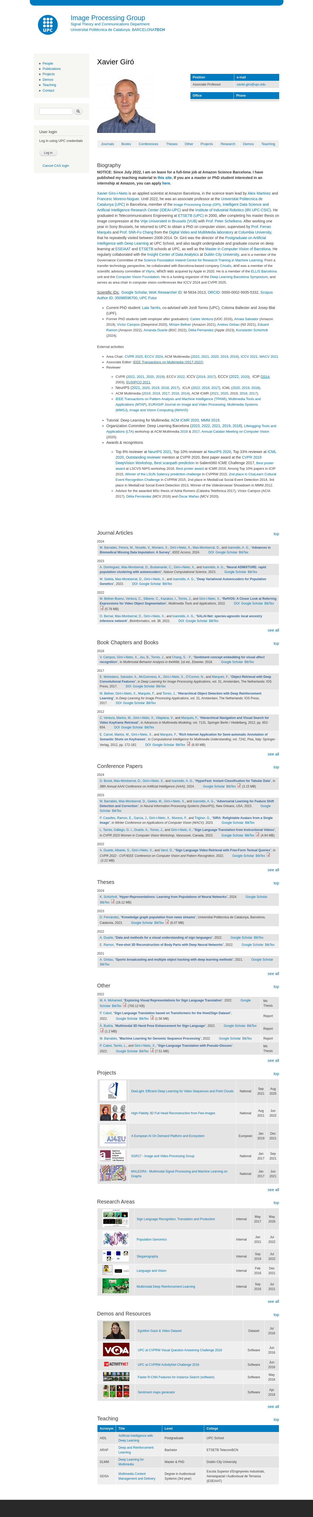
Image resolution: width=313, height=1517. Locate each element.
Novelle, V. (142, 547)
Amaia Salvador (246, 319)
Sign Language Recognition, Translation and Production (176, 1219)
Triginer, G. (202, 818)
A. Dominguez (110, 567)
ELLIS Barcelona (264, 271)
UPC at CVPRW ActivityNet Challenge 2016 (168, 1365)
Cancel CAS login (56, 166)
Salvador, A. (128, 677)
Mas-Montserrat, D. (206, 547)
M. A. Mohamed (111, 1000)
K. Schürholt (108, 897)
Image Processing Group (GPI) (197, 205)
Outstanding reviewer (143, 457)
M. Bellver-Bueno (112, 599)
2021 (205, 357)
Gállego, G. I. (123, 830)
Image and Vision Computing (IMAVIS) (158, 410)
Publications (52, 69)
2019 (224, 357)
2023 (195, 426)
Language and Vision (151, 1271)
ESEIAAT (123, 249)
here (166, 183)
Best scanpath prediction (174, 463)
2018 (165, 388)
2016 (234, 357)
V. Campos (107, 657)
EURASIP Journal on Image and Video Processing (186, 404)
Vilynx (150, 271)
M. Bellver (107, 693)
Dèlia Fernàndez (138, 496)
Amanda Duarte (155, 330)
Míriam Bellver (180, 324)
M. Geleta (107, 579)
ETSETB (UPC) (191, 215)
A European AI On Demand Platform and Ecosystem (168, 1136)
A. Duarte (106, 850)
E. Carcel (106, 734)
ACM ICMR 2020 (185, 420)
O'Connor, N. (195, 677)
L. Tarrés (106, 830)
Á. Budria (106, 1026)
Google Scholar (134, 292)
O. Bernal (106, 616)
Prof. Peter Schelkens (223, 221)
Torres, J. (184, 599)
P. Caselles (107, 818)
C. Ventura (107, 718)
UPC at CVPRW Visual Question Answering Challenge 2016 (180, 1350)
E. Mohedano (109, 677)
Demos (48, 80)
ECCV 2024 (154, 357)
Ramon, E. (124, 818)
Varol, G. (167, 850)
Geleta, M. (155, 801)
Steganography (147, 1256)
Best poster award (190, 469)
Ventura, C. (134, 599)
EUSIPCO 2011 (138, 382)
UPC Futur (148, 298)
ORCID (214, 292)
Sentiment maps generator (156, 1392)
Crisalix (225, 266)
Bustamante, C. (161, 567)
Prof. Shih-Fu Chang (136, 232)
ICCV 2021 (249, 357)
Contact (48, 90)
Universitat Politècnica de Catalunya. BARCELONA (118, 30)
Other (189, 144)
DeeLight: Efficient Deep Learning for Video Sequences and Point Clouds (182, 1091)
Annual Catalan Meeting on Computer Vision (235, 431)
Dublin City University (221, 254)
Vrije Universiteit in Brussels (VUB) (169, 221)
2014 (265, 377)
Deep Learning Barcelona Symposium (239, 277)
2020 (215, 357)
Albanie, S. (122, 850)
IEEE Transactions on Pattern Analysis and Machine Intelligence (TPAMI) (171, 399)
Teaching (49, 85)
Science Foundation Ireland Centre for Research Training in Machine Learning (203, 260)
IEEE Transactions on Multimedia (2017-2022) (168, 362)
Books (126, 144)
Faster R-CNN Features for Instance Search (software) (176, 1377)
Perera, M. (126, 547)
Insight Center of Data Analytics (173, 254)
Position (199, 77)
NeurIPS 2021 (159, 452)
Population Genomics (152, 1239)
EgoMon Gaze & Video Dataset (159, 1331)
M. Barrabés (108, 547)
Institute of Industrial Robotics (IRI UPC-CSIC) (233, 210)
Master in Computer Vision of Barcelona (237, 249)
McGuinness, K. (150, 677)
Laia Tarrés (151, 308)
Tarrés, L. (120, 1046)
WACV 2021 (268, 357)
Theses (171, 144)
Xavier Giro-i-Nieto (112, 193)
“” (233, 781)
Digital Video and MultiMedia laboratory (201, 232)
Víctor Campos (128, 324)
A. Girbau (106, 959)
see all (273, 630)
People (48, 63)
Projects (49, 74)
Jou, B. (144, 657)
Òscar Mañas (189, 496)
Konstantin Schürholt (252, 330)
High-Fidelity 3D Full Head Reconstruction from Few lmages (173, 1113)
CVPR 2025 (134, 357)
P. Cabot (106, 1013)
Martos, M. (124, 718)
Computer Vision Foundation (138, 277)
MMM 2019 (210, 420)
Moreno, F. (179, 818)
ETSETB (146, 249)
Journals (107, 144)
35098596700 (126, 298)
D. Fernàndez (109, 917)
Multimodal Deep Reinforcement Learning (166, 1286)
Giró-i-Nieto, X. (180, 547)
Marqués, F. (220, 677)
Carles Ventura (201, 319)
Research (228, 144)
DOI (211, 552)
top (276, 533)
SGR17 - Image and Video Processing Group (163, 1156)
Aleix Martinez (259, 193)
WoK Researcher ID (165, 292)
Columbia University (255, 232)
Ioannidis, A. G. (238, 547)
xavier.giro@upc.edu (251, 84)
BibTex (243, 552)
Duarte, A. (141, 830)
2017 (211, 377)
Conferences (148, 144)
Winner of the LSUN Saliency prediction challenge (163, 474)
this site (165, 178)
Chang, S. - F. (181, 657)
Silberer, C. (151, 599)
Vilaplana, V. (164, 718)
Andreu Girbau (228, 324)
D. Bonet (106, 781)
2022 (195, 357)
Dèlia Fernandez (200, 330)
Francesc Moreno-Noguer (118, 199)
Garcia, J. (140, 818)
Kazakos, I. (168, 599)
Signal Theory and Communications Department (110, 24)
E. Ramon (107, 945)
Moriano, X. (160, 547)
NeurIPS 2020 (219, 452)
